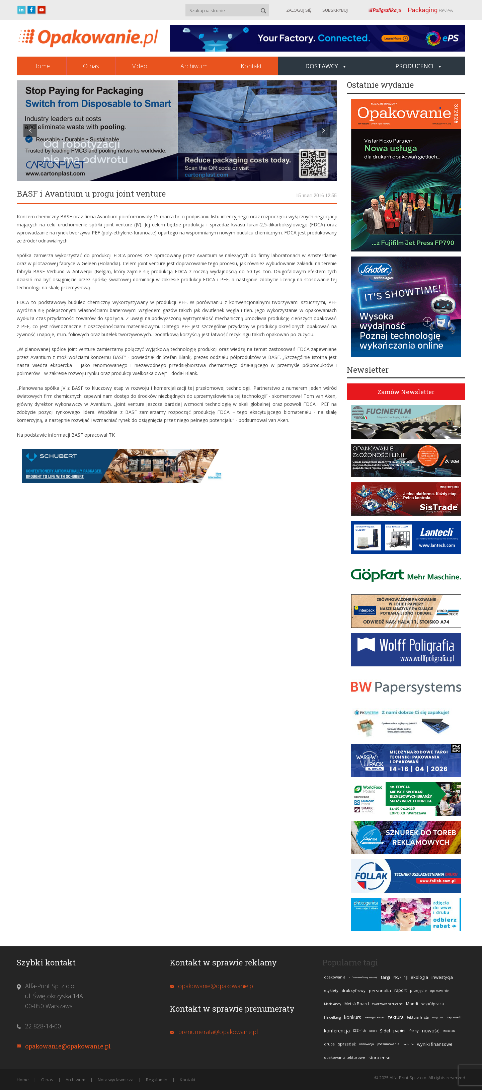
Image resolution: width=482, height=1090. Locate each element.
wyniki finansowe (435, 1044)
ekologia (419, 977)
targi (385, 977)
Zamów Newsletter (406, 392)
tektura (396, 1017)
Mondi (412, 1004)
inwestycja (442, 977)
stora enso (380, 1058)
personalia (380, 991)
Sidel (385, 1031)
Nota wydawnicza (116, 1080)
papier (399, 1030)
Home (41, 66)
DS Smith (359, 1030)
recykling (400, 977)
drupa (329, 1043)
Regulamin (156, 1080)
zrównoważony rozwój (363, 977)
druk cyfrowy (354, 990)
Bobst (373, 1030)
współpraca (432, 1004)
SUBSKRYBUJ (334, 10)
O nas (91, 66)
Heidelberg (332, 1017)
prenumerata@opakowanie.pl (218, 1032)
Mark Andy (332, 1004)
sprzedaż (347, 1044)
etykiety (331, 990)
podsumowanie (388, 1044)
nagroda (438, 1017)
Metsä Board (356, 1004)
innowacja (366, 1044)
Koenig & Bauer (375, 1017)
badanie (408, 1044)
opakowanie (439, 990)
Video (139, 66)
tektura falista (418, 1017)
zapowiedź (454, 1017)
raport (400, 990)
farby (414, 1030)
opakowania (334, 976)
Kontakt (251, 66)
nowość (430, 1030)
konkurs (352, 1017)
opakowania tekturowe (344, 1057)
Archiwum (194, 66)
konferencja (337, 1030)
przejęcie (418, 990)
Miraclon (449, 1030)
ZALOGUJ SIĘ (298, 10)
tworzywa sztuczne (387, 1004)
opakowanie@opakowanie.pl (68, 1046)
